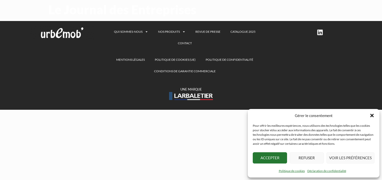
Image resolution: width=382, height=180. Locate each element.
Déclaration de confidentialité (326, 171)
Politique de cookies (292, 171)
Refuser (307, 158)
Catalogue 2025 (243, 32)
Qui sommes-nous (131, 32)
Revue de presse (207, 32)
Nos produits (171, 32)
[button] (371, 115)
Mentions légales (130, 60)
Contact (185, 43)
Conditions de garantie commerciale (185, 71)
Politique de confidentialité (229, 60)
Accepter (270, 158)
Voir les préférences (350, 158)
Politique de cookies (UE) (175, 60)
